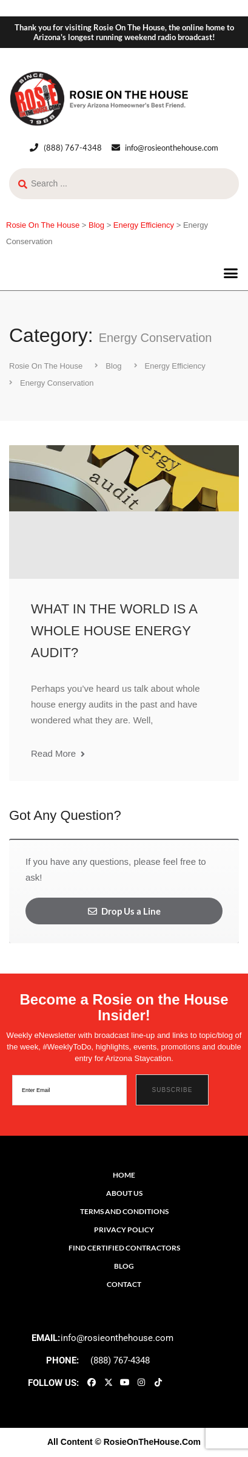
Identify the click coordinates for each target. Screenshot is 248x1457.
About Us (124, 1193)
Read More (58, 753)
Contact (124, 1284)
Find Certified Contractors (124, 1247)
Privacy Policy (124, 1229)
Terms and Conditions (124, 1211)
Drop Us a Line (124, 911)
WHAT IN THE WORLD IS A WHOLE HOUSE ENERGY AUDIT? (114, 630)
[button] (231, 273)
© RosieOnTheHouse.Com (148, 1442)
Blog (124, 1266)
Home (124, 1174)
